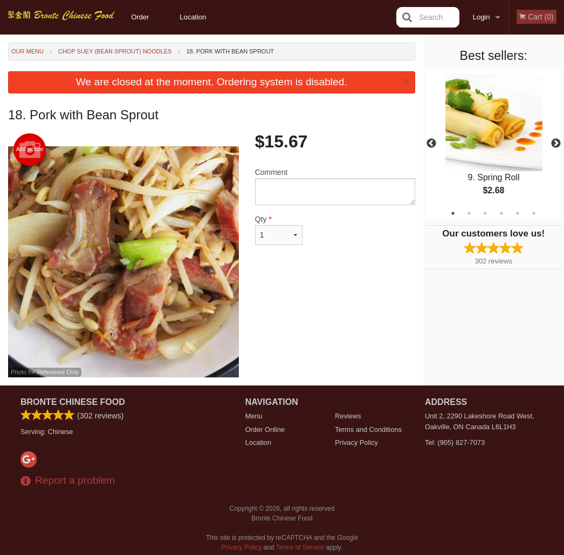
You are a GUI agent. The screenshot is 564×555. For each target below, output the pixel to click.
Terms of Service (300, 547)
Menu (254, 416)
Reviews (348, 416)
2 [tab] (469, 213)
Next (556, 143)
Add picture (30, 149)
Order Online (141, 24)
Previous (431, 143)
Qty (278, 230)
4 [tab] (501, 213)
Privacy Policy (356, 442)
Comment (335, 186)
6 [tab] (533, 213)
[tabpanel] (494, 143)
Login (481, 17)
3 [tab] (485, 213)
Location (193, 17)
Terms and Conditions (368, 429)
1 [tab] (453, 213)
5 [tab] (517, 213)
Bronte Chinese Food (72, 402)
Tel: (455, 442)
